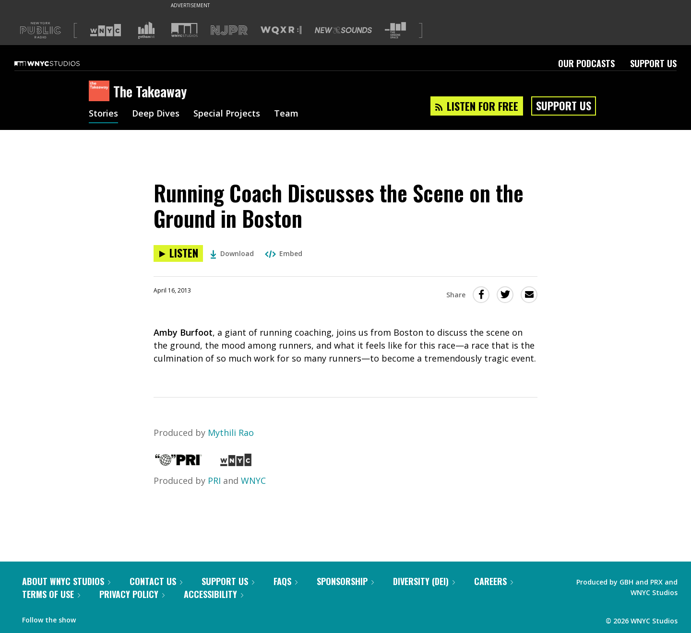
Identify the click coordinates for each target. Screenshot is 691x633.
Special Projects (226, 114)
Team (286, 114)
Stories (103, 114)
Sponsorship (345, 581)
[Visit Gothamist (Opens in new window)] (146, 30)
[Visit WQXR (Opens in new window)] (281, 30)
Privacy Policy (132, 594)
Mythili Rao (231, 432)
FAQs (286, 581)
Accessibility (213, 594)
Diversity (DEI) (424, 581)
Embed (283, 253)
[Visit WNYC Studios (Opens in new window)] (184, 30)
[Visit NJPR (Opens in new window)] (229, 30)
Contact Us (156, 581)
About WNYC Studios (66, 581)
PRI (214, 480)
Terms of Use (51, 594)
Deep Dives (155, 114)
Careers (493, 581)
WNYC (253, 480)
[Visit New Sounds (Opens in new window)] (343, 30)
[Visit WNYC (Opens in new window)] (105, 30)
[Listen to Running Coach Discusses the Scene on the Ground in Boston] (178, 253)
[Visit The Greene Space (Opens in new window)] (395, 30)
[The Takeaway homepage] (101, 92)
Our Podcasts (586, 63)
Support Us (653, 63)
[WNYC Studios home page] (59, 63)
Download (232, 253)
